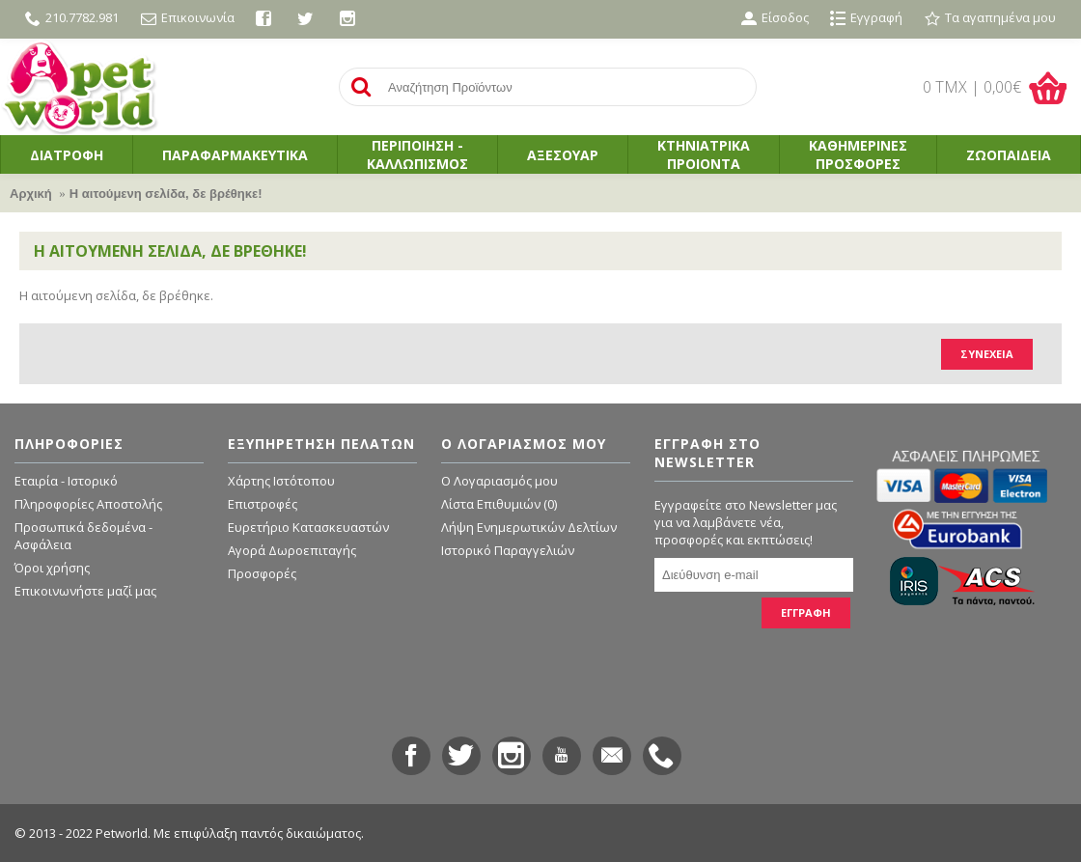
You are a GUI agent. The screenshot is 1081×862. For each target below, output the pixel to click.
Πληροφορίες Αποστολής (88, 504)
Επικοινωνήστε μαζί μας (85, 590)
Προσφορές (262, 573)
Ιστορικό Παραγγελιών (507, 550)
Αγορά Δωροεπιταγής (292, 550)
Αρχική (31, 193)
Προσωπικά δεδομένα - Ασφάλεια (83, 535)
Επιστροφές (262, 504)
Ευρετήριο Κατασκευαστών (308, 527)
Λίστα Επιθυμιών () (499, 504)
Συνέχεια (986, 354)
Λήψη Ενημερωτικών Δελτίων (529, 527)
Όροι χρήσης (52, 567)
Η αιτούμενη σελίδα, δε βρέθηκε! (166, 193)
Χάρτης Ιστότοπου (281, 480)
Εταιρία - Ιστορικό (66, 480)
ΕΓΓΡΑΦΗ (806, 612)
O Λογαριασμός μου (499, 480)
